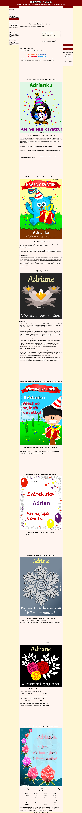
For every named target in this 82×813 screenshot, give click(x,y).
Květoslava (27, 793)
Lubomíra (36, 793)
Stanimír (50, 156)
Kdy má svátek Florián (13, 32)
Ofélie (41, 700)
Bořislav (27, 795)
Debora (27, 797)
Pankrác (38, 698)
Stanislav (42, 156)
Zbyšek (36, 795)
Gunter (27, 800)
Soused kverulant (68, 59)
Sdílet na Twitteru (42, 56)
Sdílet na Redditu (33, 54)
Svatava (39, 696)
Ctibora (39, 691)
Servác (37, 700)
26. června (30, 622)
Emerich (36, 800)
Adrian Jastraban (25, 620)
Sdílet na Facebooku (42, 54)
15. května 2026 (26, 705)
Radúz (45, 797)
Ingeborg (55, 800)
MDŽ (54, 150)
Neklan (54, 795)
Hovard (46, 703)
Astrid (55, 797)
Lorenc (27, 802)
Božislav (45, 804)
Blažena (39, 693)
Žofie (38, 705)
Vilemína (36, 797)
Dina (43, 703)
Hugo (36, 802)
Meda (55, 804)
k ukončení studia (48, 150)
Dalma (46, 156)
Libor (55, 802)
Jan (36, 804)
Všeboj (42, 698)
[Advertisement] (41, 14)
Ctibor (35, 691)
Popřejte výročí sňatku (68, 61)
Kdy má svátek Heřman (13, 34)
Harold (47, 705)
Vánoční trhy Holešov (13, 25)
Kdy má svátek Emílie (13, 30)
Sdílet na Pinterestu (33, 56)
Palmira (47, 693)
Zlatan (28, 157)
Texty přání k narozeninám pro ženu (68, 57)
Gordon (43, 693)
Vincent (45, 793)
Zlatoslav (33, 157)
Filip (45, 802)
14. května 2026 (27, 703)
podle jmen (41, 26)
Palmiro (51, 693)
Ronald (45, 800)
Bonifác (39, 703)
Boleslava (27, 804)
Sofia (43, 705)
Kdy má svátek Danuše (13, 27)
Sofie (41, 705)
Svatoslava (44, 696)
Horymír (54, 793)
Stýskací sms (68, 54)
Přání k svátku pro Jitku (68, 52)
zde (44, 453)
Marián (45, 795)
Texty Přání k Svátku (41, 2)
